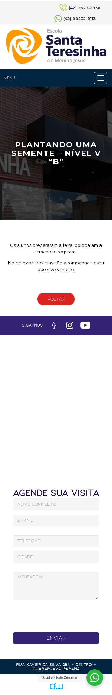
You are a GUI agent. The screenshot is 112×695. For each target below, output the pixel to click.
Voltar (56, 299)
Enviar (56, 638)
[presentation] (57, 614)
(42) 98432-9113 (79, 18)
